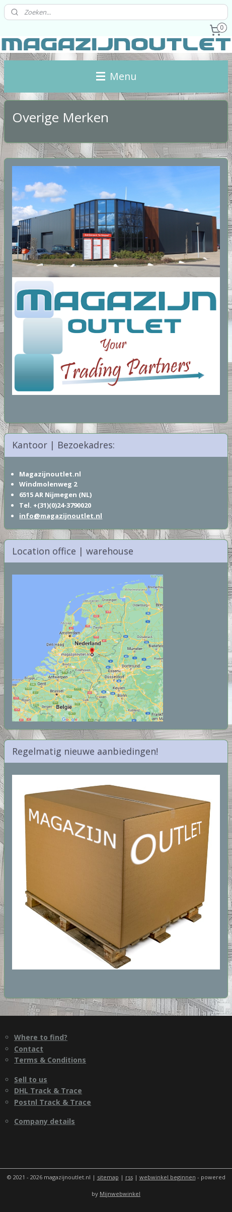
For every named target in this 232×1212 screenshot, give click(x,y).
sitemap (108, 1177)
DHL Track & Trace (48, 1090)
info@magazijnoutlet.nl (60, 515)
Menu (116, 76)
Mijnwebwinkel (120, 1193)
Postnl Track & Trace (52, 1102)
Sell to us (30, 1079)
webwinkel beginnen (167, 1177)
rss (129, 1177)
